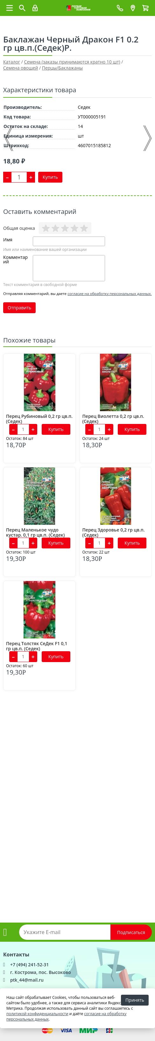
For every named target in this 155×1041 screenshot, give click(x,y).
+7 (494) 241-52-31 (29, 965)
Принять (134, 1000)
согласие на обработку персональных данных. (109, 293)
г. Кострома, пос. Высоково (40, 972)
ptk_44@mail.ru (27, 980)
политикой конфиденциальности (37, 1013)
